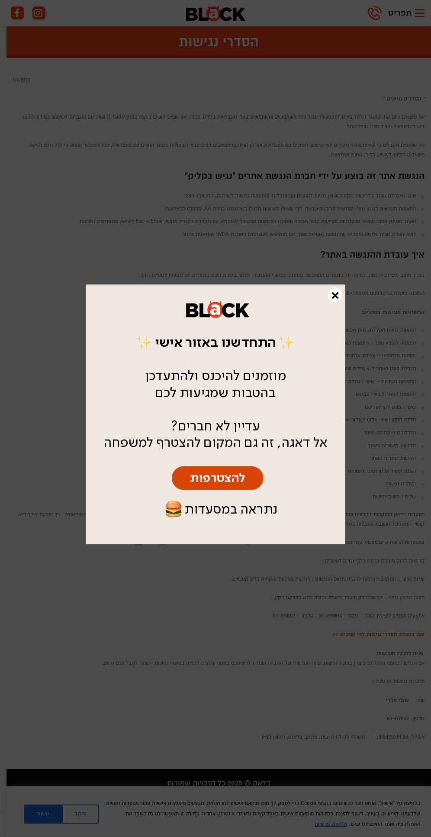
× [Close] (335, 295)
